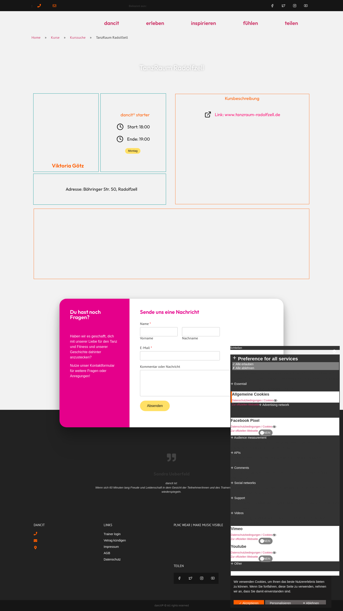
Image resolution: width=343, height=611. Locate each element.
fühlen (250, 23)
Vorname (146, 338)
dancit (111, 23)
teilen (291, 23)
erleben (155, 23)
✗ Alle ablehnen (243, 368)
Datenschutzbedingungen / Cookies (255, 400)
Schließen (236, 347)
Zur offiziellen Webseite (245, 404)
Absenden (155, 406)
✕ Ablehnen (311, 602)
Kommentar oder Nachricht (160, 366)
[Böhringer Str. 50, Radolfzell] (171, 244)
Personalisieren (280, 602)
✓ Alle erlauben (243, 364)
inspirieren (203, 23)
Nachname (190, 338)
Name (145, 323)
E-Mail (146, 347)
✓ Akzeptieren (249, 602)
